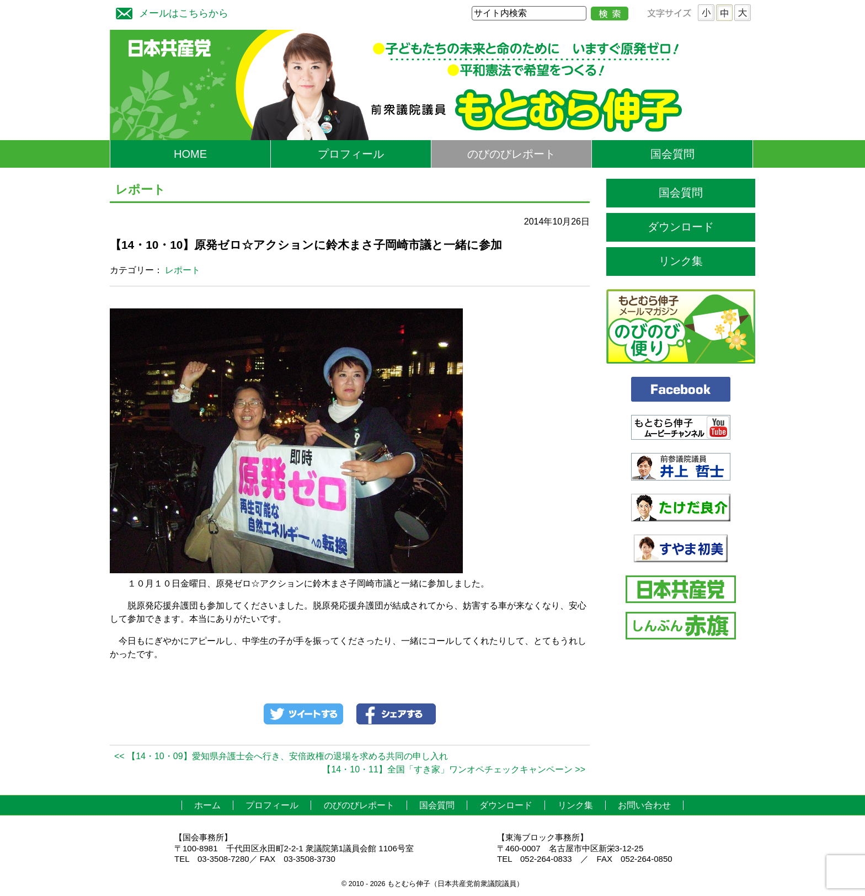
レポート (182, 270)
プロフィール (351, 154)
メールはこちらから (169, 12)
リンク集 (681, 261)
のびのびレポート (511, 154)
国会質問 (672, 154)
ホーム (207, 805)
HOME (190, 154)
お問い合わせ (644, 805)
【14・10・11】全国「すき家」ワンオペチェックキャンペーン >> (453, 769)
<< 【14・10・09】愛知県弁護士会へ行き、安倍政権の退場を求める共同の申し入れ (281, 756)
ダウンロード (681, 227)
